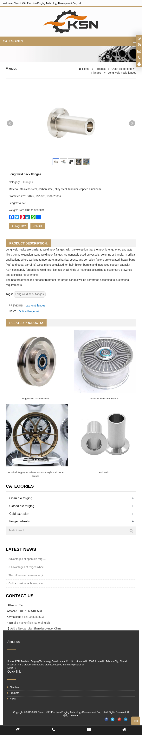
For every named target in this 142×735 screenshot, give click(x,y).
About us (13, 687)
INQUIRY (18, 226)
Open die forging (122, 68)
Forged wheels (19, 521)
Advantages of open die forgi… (27, 558)
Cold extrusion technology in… (27, 583)
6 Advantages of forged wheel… (28, 567)
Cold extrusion (19, 513)
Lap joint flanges (35, 305)
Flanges (11, 68)
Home (85, 68)
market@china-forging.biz (34, 622)
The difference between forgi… (27, 575)
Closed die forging (21, 506)
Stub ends (104, 472)
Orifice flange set (29, 311)
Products (100, 68)
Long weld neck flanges (29, 294)
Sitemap (75, 715)
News (11, 698)
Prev (10, 123)
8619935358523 (34, 616)
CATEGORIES (13, 41)
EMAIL (38, 226)
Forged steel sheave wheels (35, 398)
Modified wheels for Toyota (103, 398)
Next (132, 123)
